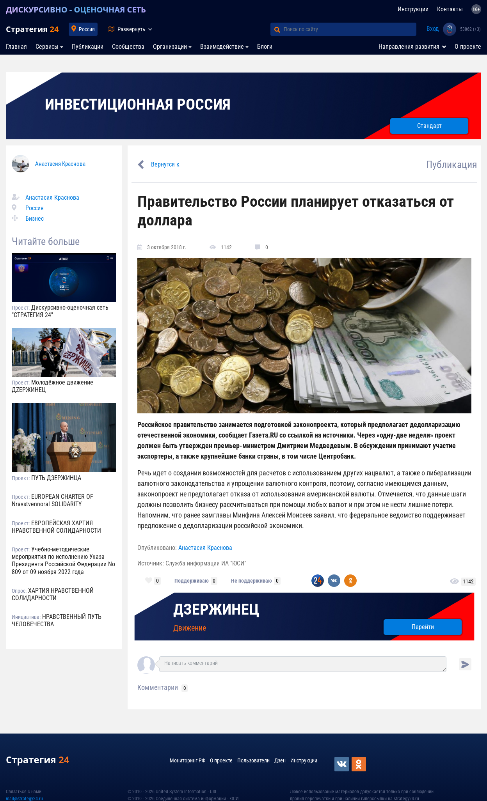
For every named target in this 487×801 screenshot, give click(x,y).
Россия (87, 29)
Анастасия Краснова (60, 163)
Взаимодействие (222, 46)
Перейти (423, 627)
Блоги (264, 46)
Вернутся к (165, 164)
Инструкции (413, 9)
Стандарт (429, 125)
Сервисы (47, 46)
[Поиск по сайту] (350, 29)
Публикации (87, 46)
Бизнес (34, 218)
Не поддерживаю (251, 581)
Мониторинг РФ (187, 760)
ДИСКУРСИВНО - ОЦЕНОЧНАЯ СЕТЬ (76, 9)
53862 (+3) (470, 29)
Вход (433, 28)
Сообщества (128, 46)
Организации (170, 46)
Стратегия (32, 29)
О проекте (468, 46)
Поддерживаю (191, 581)
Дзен (280, 760)
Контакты (450, 9)
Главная (16, 46)
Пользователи (253, 760)
